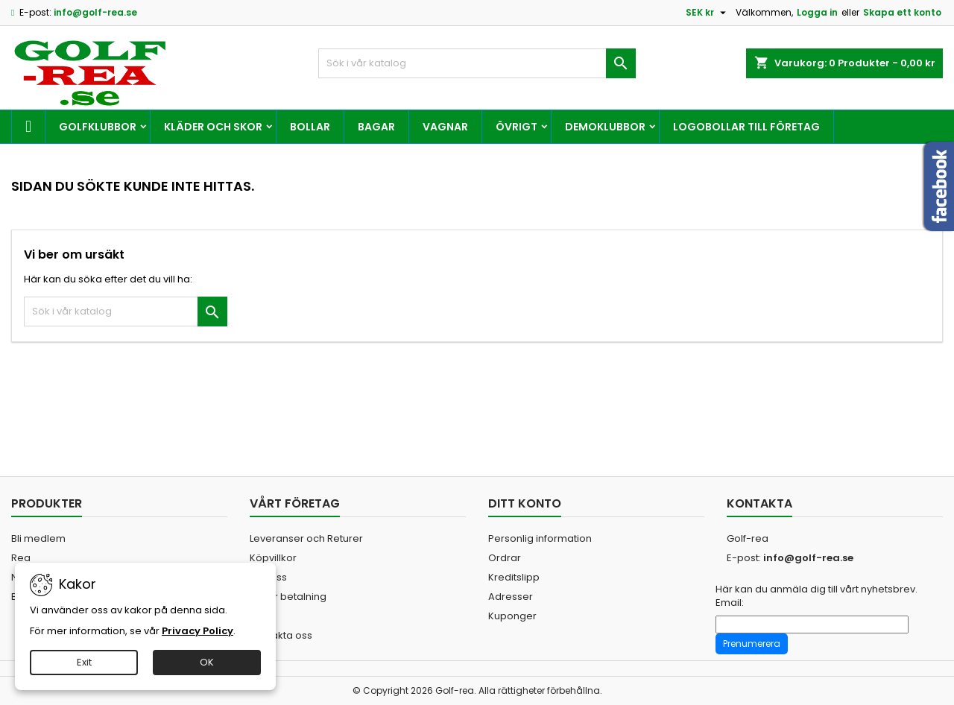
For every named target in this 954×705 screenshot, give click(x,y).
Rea (21, 558)
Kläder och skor (213, 126)
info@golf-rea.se (95, 12)
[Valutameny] (708, 12)
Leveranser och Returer (306, 538)
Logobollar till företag (746, 126)
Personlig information (540, 538)
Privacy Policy (197, 631)
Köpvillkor (273, 558)
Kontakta (759, 503)
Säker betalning (288, 596)
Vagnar (445, 126)
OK (207, 662)
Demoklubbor (605, 126)
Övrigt (516, 126)
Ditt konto (524, 503)
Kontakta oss (281, 635)
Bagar (376, 126)
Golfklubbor (97, 126)
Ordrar (504, 558)
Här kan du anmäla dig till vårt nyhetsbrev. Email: (816, 596)
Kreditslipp (514, 577)
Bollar (310, 126)
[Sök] (477, 63)
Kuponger (512, 616)
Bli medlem (38, 538)
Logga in (817, 12)
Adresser (510, 596)
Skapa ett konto (902, 12)
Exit (84, 662)
